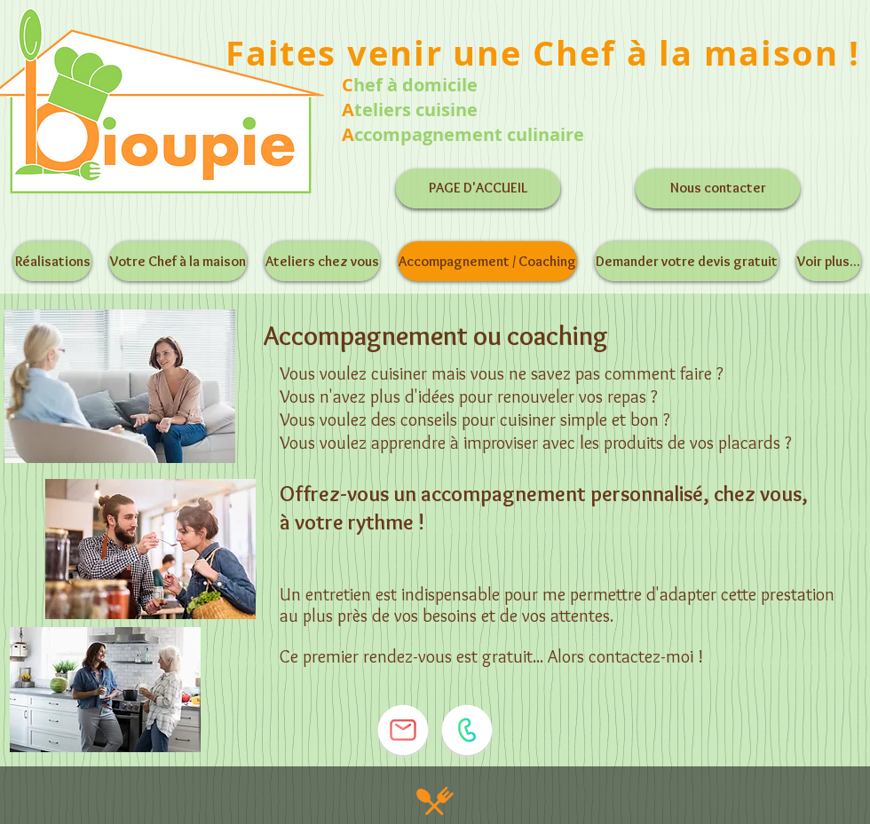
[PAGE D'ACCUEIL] (478, 188)
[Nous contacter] (718, 188)
